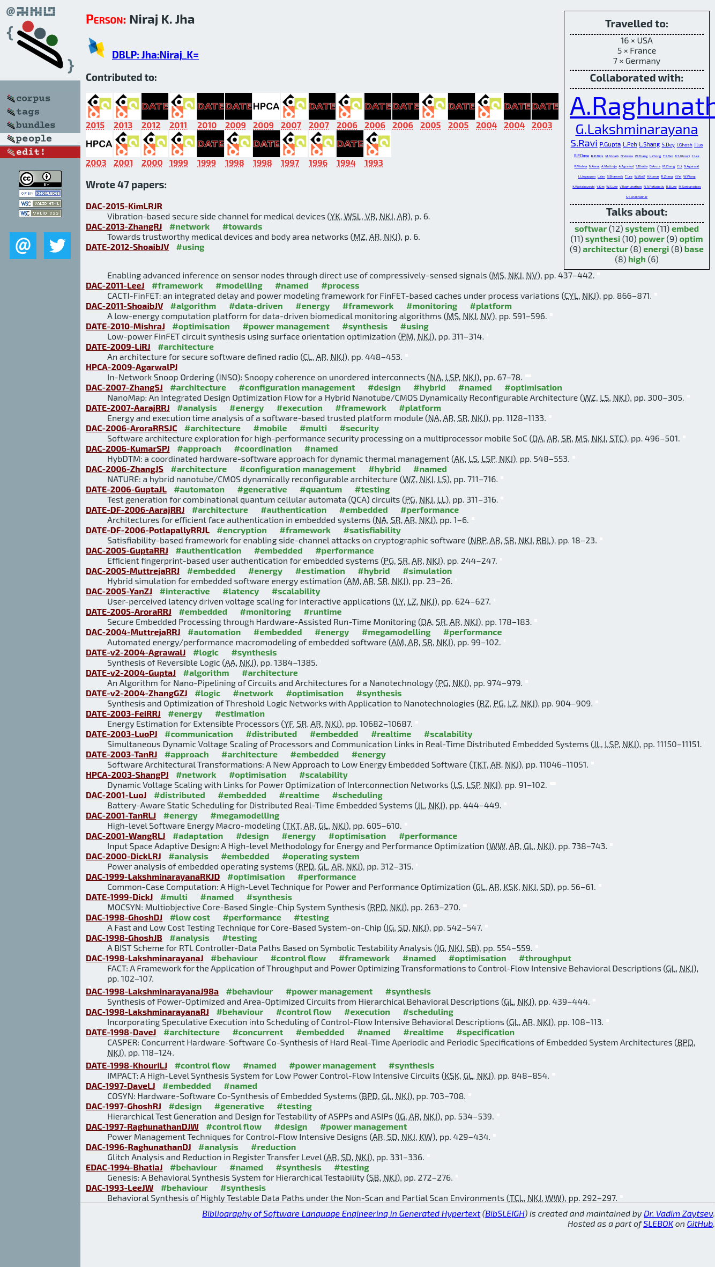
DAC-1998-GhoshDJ (124, 917)
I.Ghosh (684, 145)
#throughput (545, 958)
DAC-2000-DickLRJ (123, 856)
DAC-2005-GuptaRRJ (127, 550)
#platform (491, 305)
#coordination (263, 448)
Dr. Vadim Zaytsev (678, 1213)
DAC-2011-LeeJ (115, 285)
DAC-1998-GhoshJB (124, 937)
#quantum (321, 489)
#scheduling (357, 795)
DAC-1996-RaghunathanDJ (138, 1146)
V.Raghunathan (631, 186)
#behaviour (234, 958)
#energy (312, 305)
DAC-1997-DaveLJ (120, 1085)
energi (656, 249)
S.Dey (668, 144)
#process (340, 285)
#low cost (190, 917)
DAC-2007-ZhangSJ (124, 387)
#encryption (242, 530)
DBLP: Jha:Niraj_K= (155, 54)
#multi (313, 428)
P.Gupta (610, 144)
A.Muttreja (609, 166)
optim (691, 238)
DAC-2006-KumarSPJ (128, 448)
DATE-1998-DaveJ (121, 1032)
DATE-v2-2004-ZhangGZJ (137, 693)
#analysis (197, 407)
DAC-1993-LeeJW (119, 1187)
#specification (485, 1032)
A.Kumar (653, 176)
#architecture (186, 346)
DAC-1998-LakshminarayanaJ (145, 958)
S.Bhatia (641, 166)
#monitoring (431, 305)
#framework (177, 285)
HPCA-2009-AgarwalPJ (132, 367)
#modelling (238, 285)
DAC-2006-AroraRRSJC (131, 428)
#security (359, 428)
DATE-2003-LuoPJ (122, 733)
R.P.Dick (597, 155)
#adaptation (198, 835)
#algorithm (193, 305)
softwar (591, 228)
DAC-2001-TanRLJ (121, 815)
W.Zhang (641, 156)
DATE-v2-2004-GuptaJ (131, 672)
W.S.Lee (611, 186)
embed (685, 228)
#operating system (320, 856)
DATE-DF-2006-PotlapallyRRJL (148, 530)
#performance (429, 509)
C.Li (679, 166)
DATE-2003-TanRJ (121, 754)
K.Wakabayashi (583, 186)
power (651, 238)
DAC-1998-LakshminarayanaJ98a (152, 991)
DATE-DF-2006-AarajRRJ (135, 509)
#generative (262, 489)
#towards (242, 226)
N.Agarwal (691, 166)
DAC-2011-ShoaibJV (124, 305)
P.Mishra (581, 166)
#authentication (293, 509)
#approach (199, 448)
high (637, 259)
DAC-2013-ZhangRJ (124, 226)
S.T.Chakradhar (636, 196)
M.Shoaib (612, 156)
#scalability (296, 591)
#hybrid (429, 387)
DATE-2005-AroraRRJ (129, 611)
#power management (285, 326)
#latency (240, 591)
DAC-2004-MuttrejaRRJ (133, 632)
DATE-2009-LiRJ (118, 346)
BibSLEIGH (504, 1213)
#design (384, 387)
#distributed (271, 733)
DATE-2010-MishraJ (125, 326)
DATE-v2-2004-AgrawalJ (136, 652)
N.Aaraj (594, 166)
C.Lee (695, 156)
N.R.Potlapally (654, 186)
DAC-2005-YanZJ (119, 591)
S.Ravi (584, 143)
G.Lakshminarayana (637, 128)
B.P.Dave (581, 155)
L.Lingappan (586, 176)
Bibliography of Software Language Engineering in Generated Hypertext (341, 1213)
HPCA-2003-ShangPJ (127, 774)
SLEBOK (658, 1223)
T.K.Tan (668, 156)
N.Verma (627, 156)
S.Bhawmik (615, 176)
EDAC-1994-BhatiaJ (124, 1167)
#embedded (363, 509)
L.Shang (649, 144)
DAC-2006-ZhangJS (124, 468)
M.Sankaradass (690, 186)
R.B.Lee (671, 186)
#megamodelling (396, 632)
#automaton (199, 489)
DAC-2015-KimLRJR (124, 206)
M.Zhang (668, 166)
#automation (214, 632)
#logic (206, 652)
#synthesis (365, 326)
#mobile (270, 428)
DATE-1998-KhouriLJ (126, 1065)
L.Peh (630, 144)
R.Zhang (667, 176)
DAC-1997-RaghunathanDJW (142, 1126)
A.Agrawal (626, 166)
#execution (300, 407)
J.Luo (698, 145)
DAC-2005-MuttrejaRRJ (133, 570)
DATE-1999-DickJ (119, 897)
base (694, 249)
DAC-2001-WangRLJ (125, 835)
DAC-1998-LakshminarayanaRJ (147, 1011)
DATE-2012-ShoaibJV (127, 246)
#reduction (273, 1146)
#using (190, 246)
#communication (199, 733)
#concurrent (257, 1032)
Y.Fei (678, 176)
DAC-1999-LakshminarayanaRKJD (153, 876)
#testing (372, 489)
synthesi (602, 238)
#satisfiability (372, 530)
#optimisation (201, 326)
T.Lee (628, 176)
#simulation (427, 570)
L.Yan (601, 176)
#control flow (298, 958)
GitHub (700, 1223)
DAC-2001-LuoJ (116, 795)
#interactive (185, 591)
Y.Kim (601, 186)
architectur (605, 249)
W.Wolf (640, 176)
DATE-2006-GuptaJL (126, 489)
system (640, 228)
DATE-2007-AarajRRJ (128, 407)
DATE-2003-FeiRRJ (123, 713)
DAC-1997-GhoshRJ (123, 1106)
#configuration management (297, 387)
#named (292, 285)
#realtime (391, 733)
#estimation (320, 570)
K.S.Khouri (682, 156)
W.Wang (689, 176)
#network (189, 226)
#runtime (322, 611)
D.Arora (655, 166)
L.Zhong (655, 156)
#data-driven (256, 305)
